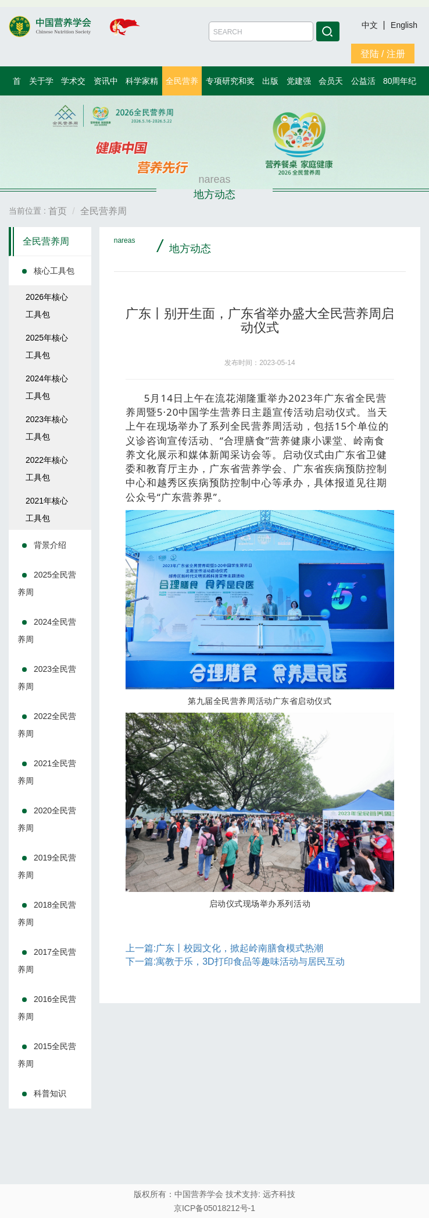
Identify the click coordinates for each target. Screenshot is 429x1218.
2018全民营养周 (46, 913)
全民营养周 (46, 241)
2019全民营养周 (46, 866)
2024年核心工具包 (47, 387)
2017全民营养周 (46, 960)
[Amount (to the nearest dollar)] (261, 31)
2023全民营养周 (46, 677)
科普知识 (50, 1093)
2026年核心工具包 (47, 305)
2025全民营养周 (46, 583)
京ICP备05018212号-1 (214, 1208)
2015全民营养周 (46, 1055)
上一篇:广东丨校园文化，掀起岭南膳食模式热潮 (224, 948)
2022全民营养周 (46, 724)
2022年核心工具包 (47, 468)
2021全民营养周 (46, 772)
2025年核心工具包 (47, 346)
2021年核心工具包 (47, 509)
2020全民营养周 (46, 819)
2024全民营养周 (46, 630)
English (404, 25)
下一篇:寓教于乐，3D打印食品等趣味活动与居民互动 (235, 961)
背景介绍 (50, 545)
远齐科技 (279, 1194)
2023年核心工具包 (47, 428)
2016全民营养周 (46, 1007)
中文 (371, 25)
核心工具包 (54, 270)
